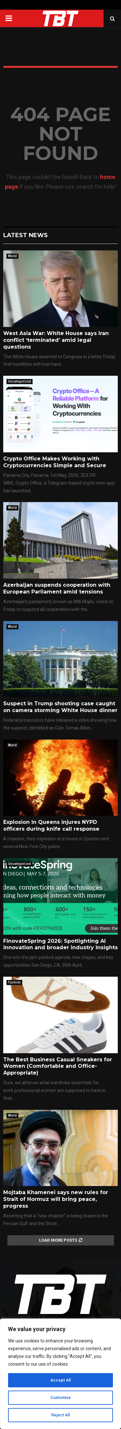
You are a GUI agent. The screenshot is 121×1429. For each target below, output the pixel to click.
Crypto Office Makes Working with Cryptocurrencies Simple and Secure (54, 462)
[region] (60, 1374)
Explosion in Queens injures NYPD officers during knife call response (51, 825)
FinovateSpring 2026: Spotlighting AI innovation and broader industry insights (60, 944)
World (12, 256)
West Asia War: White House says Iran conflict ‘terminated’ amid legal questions (56, 340)
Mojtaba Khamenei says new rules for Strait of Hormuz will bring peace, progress (55, 1199)
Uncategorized (19, 381)
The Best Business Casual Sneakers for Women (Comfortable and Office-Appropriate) (57, 1066)
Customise (60, 1397)
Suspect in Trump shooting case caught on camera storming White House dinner (60, 706)
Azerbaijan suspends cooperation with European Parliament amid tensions (56, 588)
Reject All (60, 1415)
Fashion (14, 982)
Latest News (25, 235)
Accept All (60, 1380)
